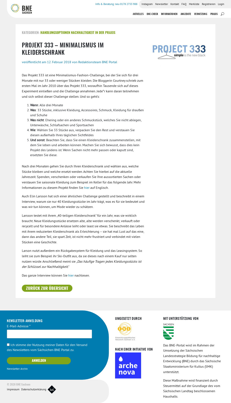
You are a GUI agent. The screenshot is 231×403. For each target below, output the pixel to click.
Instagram (147, 4)
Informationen (169, 14)
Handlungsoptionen (55, 33)
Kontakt (174, 4)
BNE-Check (152, 14)
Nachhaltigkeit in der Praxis (93, 33)
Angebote (186, 14)
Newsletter (161, 4)
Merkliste (194, 4)
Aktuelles (138, 14)
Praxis (214, 14)
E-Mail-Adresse (19, 326)
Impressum (13, 389)
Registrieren (208, 4)
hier (87, 188)
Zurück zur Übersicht (47, 289)
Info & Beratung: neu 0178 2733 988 (116, 4)
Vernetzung (200, 14)
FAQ (183, 4)
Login (221, 4)
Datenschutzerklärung (33, 389)
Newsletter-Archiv (17, 369)
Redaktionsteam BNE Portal (97, 62)
